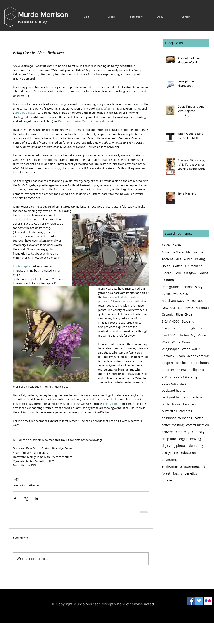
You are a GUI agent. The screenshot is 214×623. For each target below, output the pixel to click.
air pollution (200, 363)
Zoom (181, 356)
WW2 (165, 342)
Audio (188, 259)
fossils (177, 473)
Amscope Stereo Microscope (182, 252)
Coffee (178, 266)
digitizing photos (174, 445)
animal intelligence (191, 370)
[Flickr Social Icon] (208, 601)
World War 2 (191, 349)
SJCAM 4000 (170, 321)
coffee (199, 418)
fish (205, 466)
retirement (34, 485)
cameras (185, 411)
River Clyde (184, 314)
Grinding (168, 280)
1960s (177, 245)
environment (171, 459)
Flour (177, 273)
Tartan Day (187, 335)
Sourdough (187, 328)
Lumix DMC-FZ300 (175, 293)
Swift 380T (169, 335)
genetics (191, 473)
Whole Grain (181, 342)
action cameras (198, 356)
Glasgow (190, 273)
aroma (166, 376)
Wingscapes (170, 349)
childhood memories (177, 418)
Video (202, 335)
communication (197, 425)
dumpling (196, 445)
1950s (166, 245)
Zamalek (168, 356)
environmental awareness (181, 466)
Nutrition (202, 307)
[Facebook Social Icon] (191, 601)
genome (168, 480)
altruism (168, 370)
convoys (167, 432)
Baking (200, 259)
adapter (167, 363)
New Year (169, 307)
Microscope (195, 300)
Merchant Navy (173, 300)
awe (183, 383)
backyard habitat (174, 390)
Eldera (166, 273)
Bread (166, 266)
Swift (201, 328)
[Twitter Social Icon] (199, 601)
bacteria (197, 397)
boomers (189, 404)
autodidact (170, 383)
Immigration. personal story (182, 287)
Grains (203, 273)
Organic (167, 314)
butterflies (169, 411)
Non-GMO (185, 307)
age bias (182, 363)
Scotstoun (169, 328)
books (176, 404)
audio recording (185, 376)
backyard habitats (175, 397)
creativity (19, 485)
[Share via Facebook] (15, 499)
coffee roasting (173, 425)
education (188, 452)
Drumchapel (194, 266)
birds (165, 404)
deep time (169, 439)
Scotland (188, 321)
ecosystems (170, 452)
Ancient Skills (171, 259)
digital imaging (190, 439)
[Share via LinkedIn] (36, 499)
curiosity (198, 432)
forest (166, 473)
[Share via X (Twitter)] (26, 499)
